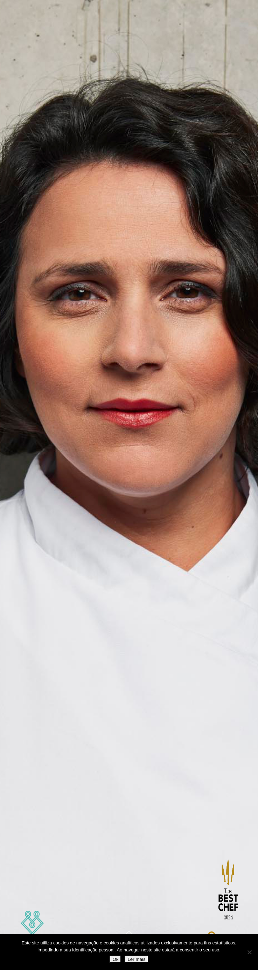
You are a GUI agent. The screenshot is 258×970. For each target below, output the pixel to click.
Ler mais (136, 959)
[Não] (249, 952)
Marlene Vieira (32, 933)
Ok (115, 959)
